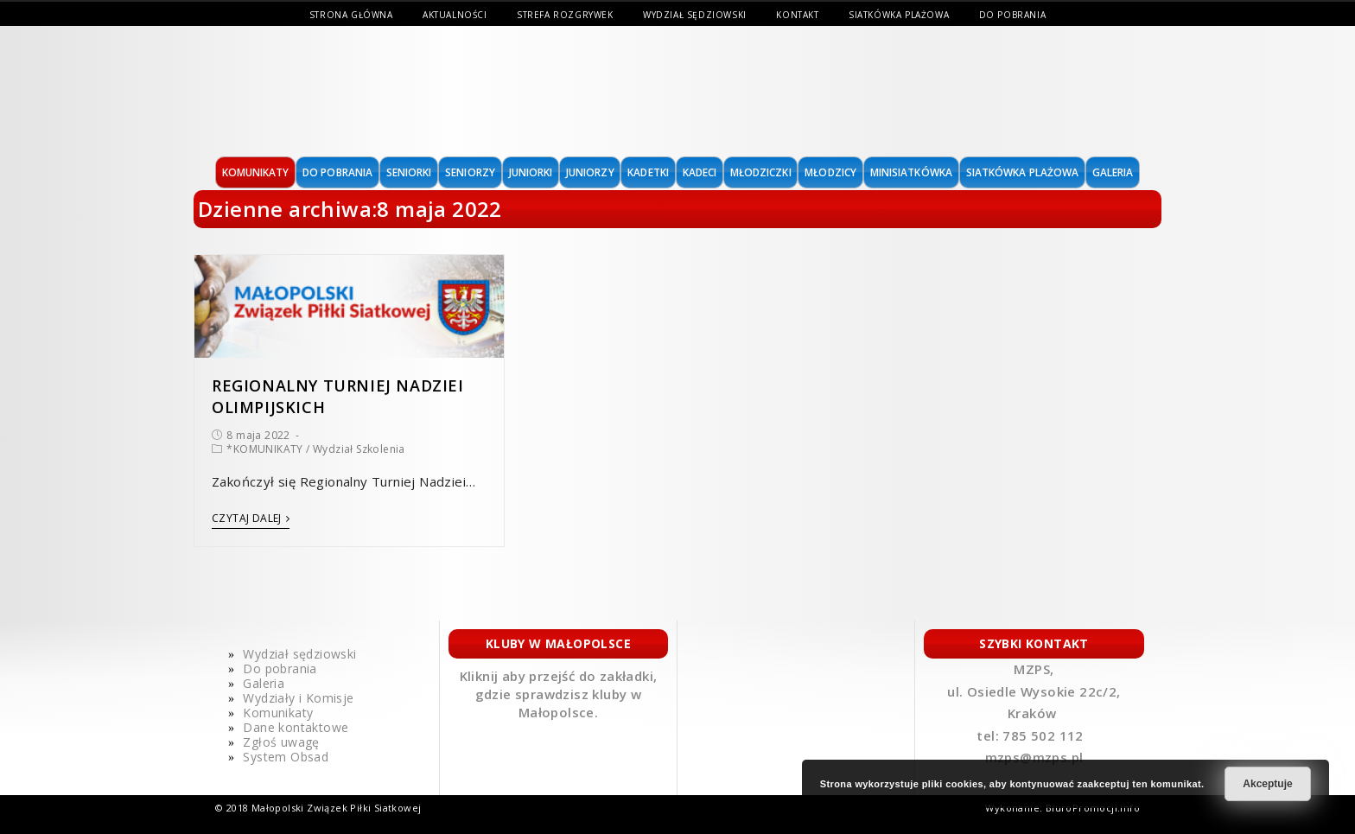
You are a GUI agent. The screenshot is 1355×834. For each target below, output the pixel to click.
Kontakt (797, 15)
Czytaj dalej (250, 518)
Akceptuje (1267, 784)
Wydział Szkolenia (359, 449)
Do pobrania (1012, 15)
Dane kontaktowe (295, 727)
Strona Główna (351, 15)
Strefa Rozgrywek (565, 15)
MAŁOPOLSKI (283, 91)
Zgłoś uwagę (281, 742)
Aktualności (455, 15)
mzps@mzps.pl (1034, 757)
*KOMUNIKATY (264, 449)
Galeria (263, 683)
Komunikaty (278, 712)
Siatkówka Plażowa (899, 15)
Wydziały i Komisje (298, 698)
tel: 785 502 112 (1031, 735)
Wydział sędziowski (695, 15)
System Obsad (285, 756)
